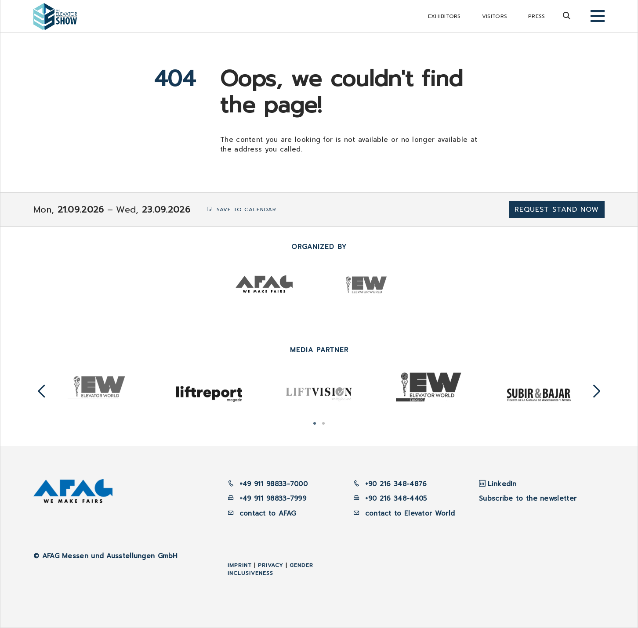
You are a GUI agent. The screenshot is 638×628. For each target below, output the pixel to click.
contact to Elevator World (408, 513)
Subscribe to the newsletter (527, 498)
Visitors (494, 16)
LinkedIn (502, 484)
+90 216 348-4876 (394, 484)
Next (596, 391)
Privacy (270, 565)
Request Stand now (557, 209)
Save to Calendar (241, 209)
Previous (41, 391)
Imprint (240, 565)
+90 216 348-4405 (394, 498)
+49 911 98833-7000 (268, 484)
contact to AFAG (262, 513)
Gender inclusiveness (270, 569)
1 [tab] (314, 422)
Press (536, 16)
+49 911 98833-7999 (267, 498)
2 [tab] (323, 422)
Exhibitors (444, 16)
